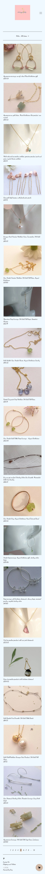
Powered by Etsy (8, 870)
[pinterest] (4, 859)
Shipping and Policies (9, 864)
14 (34, 850)
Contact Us (6, 862)
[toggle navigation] (41, 13)
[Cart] (39, 867)
